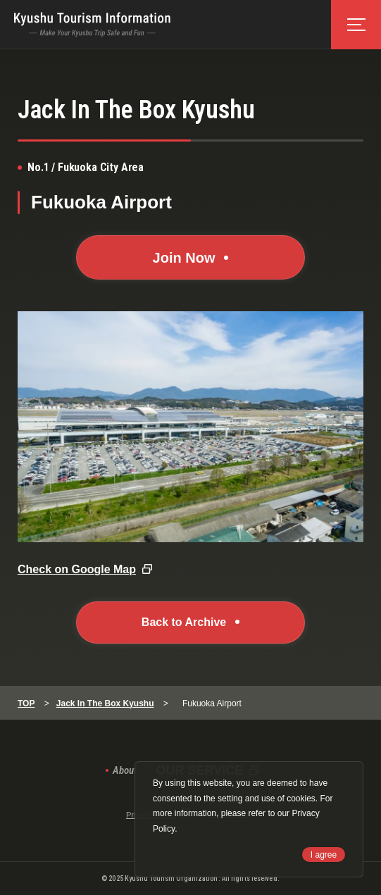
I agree (324, 855)
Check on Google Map (77, 569)
